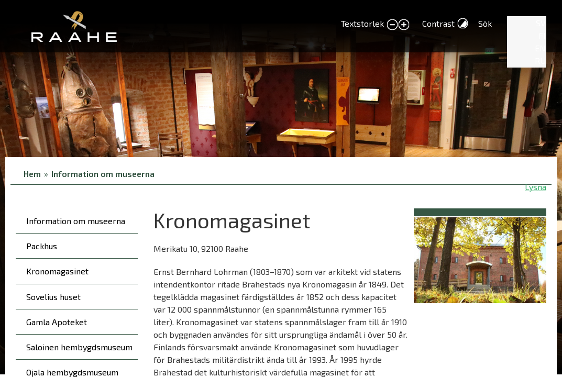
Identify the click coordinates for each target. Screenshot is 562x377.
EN (540, 48)
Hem (32, 174)
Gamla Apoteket (56, 322)
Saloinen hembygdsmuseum (79, 347)
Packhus (41, 246)
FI (542, 35)
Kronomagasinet (57, 271)
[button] (480, 258)
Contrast (438, 23)
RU (540, 60)
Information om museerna (103, 174)
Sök (485, 23)
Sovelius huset (53, 297)
